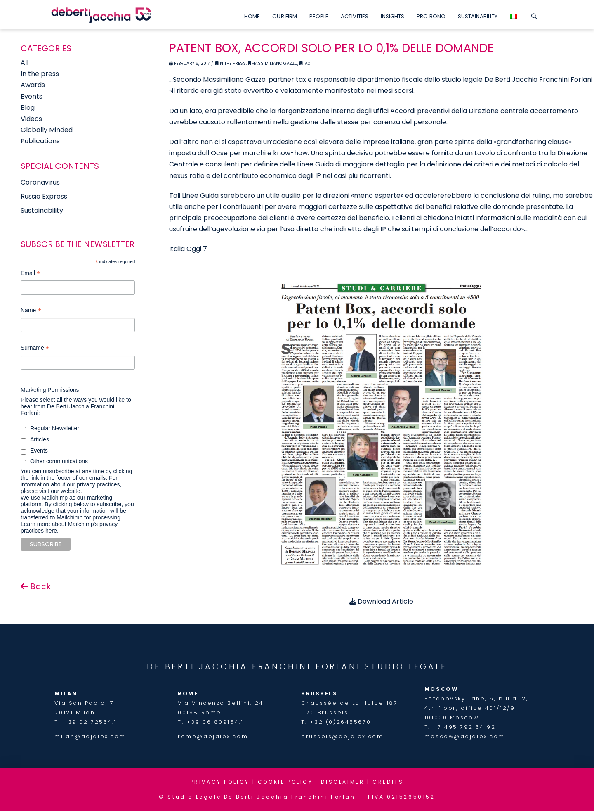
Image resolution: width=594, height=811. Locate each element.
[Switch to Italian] (513, 14)
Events (31, 96)
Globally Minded (47, 130)
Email (30, 274)
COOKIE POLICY (285, 781)
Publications (40, 141)
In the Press (230, 63)
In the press (40, 73)
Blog (28, 107)
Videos (31, 118)
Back (36, 586)
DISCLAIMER (342, 781)
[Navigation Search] (533, 14)
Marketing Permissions (50, 390)
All (24, 62)
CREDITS (387, 781)
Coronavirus (40, 182)
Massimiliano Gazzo (272, 63)
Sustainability (42, 210)
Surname (35, 348)
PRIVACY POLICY (220, 781)
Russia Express (44, 196)
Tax (304, 63)
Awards (33, 85)
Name (31, 311)
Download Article (381, 601)
